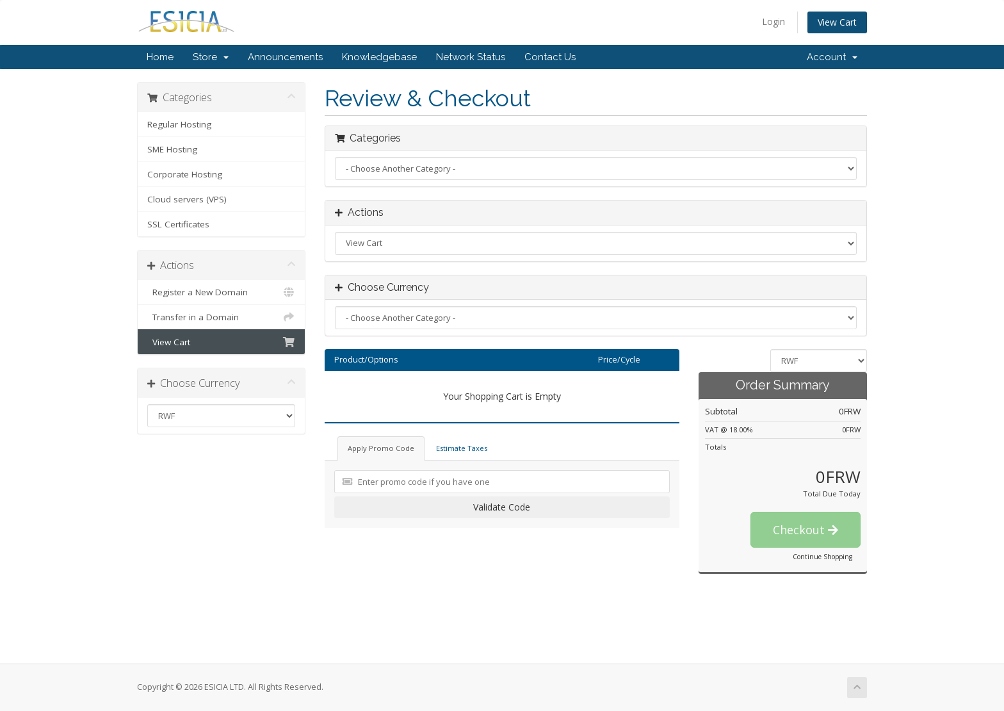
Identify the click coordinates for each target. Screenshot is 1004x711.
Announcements (285, 57)
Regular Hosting (179, 124)
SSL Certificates (178, 224)
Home (160, 57)
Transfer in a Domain (221, 317)
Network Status (470, 57)
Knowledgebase (379, 57)
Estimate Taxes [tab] (461, 448)
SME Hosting (172, 149)
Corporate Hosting (184, 174)
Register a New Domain (221, 292)
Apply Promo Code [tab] (381, 448)
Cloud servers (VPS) (187, 199)
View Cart (837, 22)
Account (832, 57)
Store (211, 57)
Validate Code (501, 507)
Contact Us (550, 57)
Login (773, 21)
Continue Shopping (822, 556)
